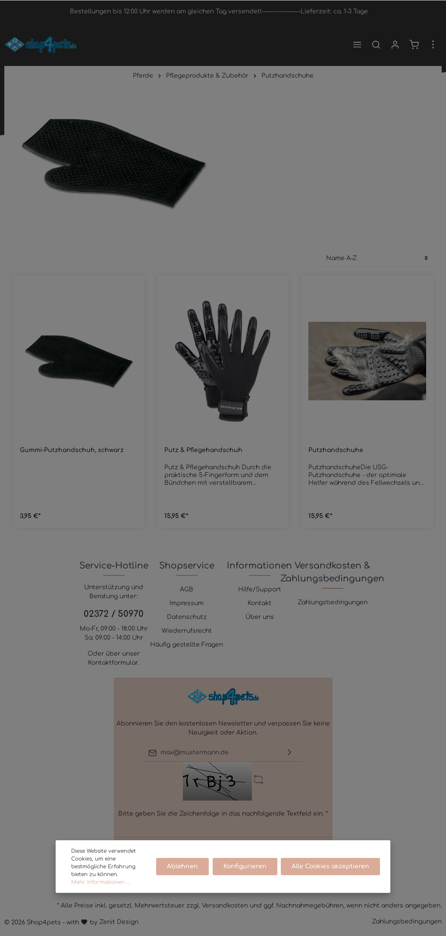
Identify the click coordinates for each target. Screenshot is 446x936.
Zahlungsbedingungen (332, 602)
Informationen (259, 566)
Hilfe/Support (259, 589)
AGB (186, 589)
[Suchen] (376, 44)
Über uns (259, 617)
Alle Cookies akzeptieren (330, 866)
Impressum (187, 603)
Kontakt (259, 603)
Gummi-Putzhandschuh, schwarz (72, 450)
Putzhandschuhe (335, 450)
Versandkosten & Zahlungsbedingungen (332, 572)
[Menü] (357, 44)
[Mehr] (433, 44)
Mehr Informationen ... (100, 882)
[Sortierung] (377, 258)
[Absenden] (289, 753)
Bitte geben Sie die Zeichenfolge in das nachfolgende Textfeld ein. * (223, 813)
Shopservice (186, 566)
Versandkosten (225, 905)
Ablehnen (182, 866)
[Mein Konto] (395, 44)
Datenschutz (187, 617)
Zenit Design (118, 922)
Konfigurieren (245, 866)
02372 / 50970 (114, 614)
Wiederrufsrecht (187, 631)
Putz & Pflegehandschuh (203, 450)
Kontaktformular (113, 663)
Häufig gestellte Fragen (186, 644)
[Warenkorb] (414, 44)
